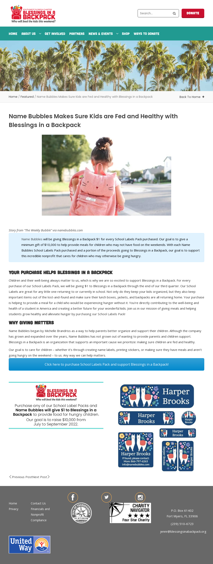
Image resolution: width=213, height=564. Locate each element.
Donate (193, 13)
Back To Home (190, 97)
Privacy (13, 509)
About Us (31, 33)
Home (13, 33)
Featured (27, 97)
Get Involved (55, 33)
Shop (126, 33)
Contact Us (38, 503)
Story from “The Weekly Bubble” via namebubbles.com (46, 230)
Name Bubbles (31, 239)
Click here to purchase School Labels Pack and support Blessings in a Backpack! (106, 364)
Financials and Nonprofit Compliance (40, 514)
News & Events (103, 33)
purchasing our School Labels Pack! (100, 314)
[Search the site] (158, 13)
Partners (76, 33)
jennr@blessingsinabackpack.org (183, 531)
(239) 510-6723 (182, 524)
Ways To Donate (146, 33)
